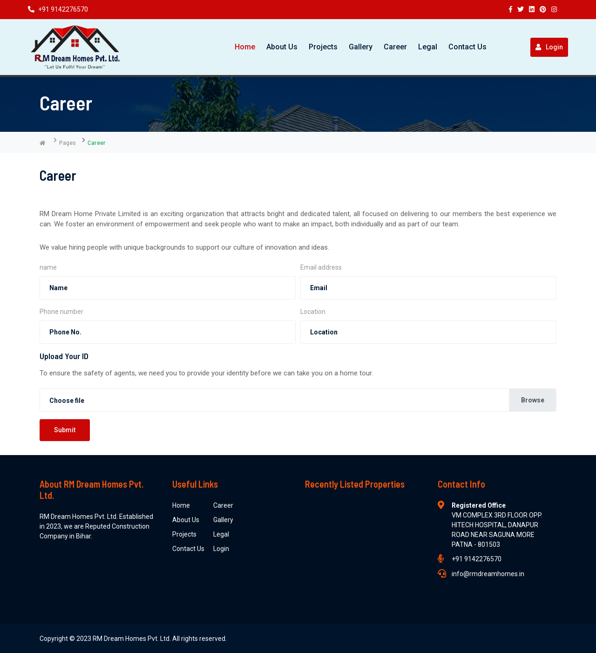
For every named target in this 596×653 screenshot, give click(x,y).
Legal (427, 46)
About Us (282, 46)
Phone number (61, 311)
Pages (67, 142)
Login (549, 47)
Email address (321, 267)
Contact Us (467, 46)
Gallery (360, 46)
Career (395, 46)
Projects (323, 46)
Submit (64, 430)
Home (245, 46)
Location (312, 311)
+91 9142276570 (58, 9)
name (48, 267)
